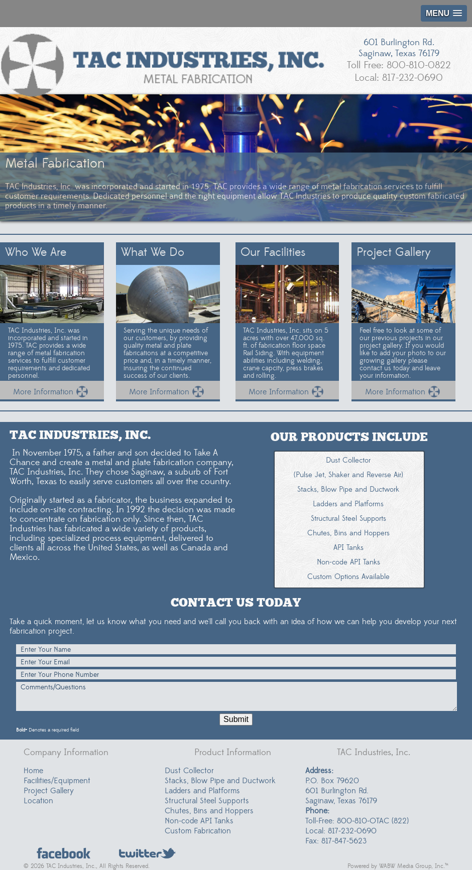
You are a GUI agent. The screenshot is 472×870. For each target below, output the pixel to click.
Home (33, 771)
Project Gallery (49, 791)
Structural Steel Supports (207, 801)
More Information (51, 391)
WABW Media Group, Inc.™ (413, 866)
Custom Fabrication (198, 831)
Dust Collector (189, 771)
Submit (236, 719)
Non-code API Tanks (199, 821)
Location (38, 801)
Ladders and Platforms (202, 791)
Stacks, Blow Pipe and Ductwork (220, 781)
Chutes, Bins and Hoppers (209, 811)
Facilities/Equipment (57, 781)
